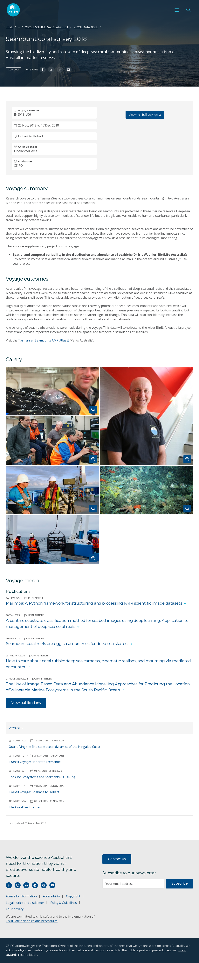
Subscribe (179, 884)
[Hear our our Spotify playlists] (35, 885)
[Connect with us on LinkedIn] (26, 885)
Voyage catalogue (86, 27)
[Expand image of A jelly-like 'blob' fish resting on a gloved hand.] (52, 391)
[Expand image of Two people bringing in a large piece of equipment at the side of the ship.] (52, 539)
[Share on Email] (69, 70)
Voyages (16, 728)
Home (9, 27)
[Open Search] (188, 10)
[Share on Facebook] (43, 70)
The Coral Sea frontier (24, 807)
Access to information (21, 896)
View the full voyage (145, 115)
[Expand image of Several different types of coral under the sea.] (146, 490)
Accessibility (51, 896)
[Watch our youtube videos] (52, 885)
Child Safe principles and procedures (32, 921)
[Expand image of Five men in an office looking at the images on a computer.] (52, 440)
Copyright (73, 896)
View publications (26, 703)
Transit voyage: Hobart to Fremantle (35, 762)
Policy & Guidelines (63, 903)
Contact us (117, 859)
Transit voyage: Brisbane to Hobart (34, 792)
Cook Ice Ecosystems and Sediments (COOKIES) (42, 777)
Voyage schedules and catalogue (47, 27)
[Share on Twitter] (51, 70)
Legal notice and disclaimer (25, 903)
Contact (13, 69)
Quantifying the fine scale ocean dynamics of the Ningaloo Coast (54, 747)
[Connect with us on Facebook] (9, 885)
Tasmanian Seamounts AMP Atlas (43, 340)
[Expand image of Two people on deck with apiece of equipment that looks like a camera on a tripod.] (52, 490)
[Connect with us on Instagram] (18, 885)
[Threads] (44, 885)
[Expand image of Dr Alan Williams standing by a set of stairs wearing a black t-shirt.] (146, 416)
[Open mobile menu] (177, 10)
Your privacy (14, 909)
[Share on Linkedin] (60, 70)
